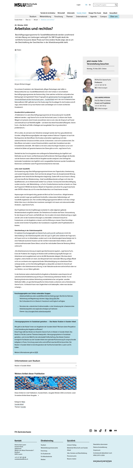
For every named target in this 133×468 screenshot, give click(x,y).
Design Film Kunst (95, 13)
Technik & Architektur (47, 13)
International (81, 16)
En (90, 5)
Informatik (71, 13)
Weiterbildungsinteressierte (49, 448)
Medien (43, 459)
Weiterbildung (45, 16)
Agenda (93, 16)
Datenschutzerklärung (100, 447)
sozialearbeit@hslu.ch (21, 459)
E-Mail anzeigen (102, 88)
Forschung (58, 16)
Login (78, 5)
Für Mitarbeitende (46, 456)
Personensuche (71, 456)
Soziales (23, 407)
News (23, 402)
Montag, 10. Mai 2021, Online (96, 69)
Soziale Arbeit (81, 13)
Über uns (114, 16)
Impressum (96, 450)
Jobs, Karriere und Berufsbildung (77, 453)
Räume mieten (71, 459)
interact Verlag (71, 445)
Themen (69, 16)
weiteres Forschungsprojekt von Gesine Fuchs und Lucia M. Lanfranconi (40, 233)
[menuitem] (33, 16)
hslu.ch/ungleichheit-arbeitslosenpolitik (38, 311)
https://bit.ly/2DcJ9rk (52, 298)
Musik (105, 13)
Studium (33, 16)
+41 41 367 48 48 (20, 457)
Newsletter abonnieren (100, 444)
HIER (36, 352)
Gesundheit (113, 13)
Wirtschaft (61, 13)
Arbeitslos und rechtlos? (47, 20)
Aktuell (36, 20)
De (86, 5)
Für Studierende (45, 453)
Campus (103, 16)
